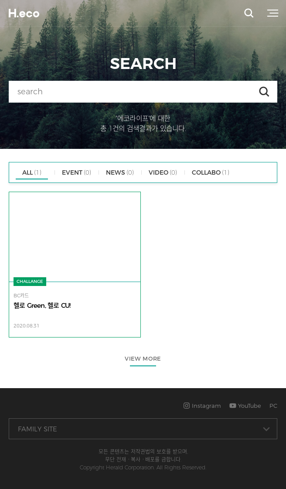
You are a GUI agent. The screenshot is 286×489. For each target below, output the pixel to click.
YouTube (245, 405)
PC (273, 405)
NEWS (120, 172)
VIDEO (163, 172)
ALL (31, 172)
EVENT (76, 172)
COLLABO (210, 172)
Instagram (202, 405)
